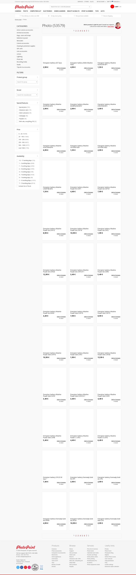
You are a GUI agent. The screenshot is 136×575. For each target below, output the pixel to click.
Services (80, 1)
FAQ (106, 562)
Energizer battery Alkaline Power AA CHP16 (79, 229)
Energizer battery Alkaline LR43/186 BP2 (52, 188)
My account (101, 1)
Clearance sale (25, 110)
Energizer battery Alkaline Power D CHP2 (107, 436)
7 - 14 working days (27, 183)
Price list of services (92, 549)
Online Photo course (110, 556)
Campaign (23, 116)
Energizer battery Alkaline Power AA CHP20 (52, 271)
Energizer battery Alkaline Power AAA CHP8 (52, 436)
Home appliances (56, 556)
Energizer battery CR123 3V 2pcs (52, 478)
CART (116, 7)
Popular (22, 119)
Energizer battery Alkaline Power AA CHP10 (107, 188)
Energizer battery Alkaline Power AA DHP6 (52, 312)
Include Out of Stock (25, 186)
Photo (25, 11)
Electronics (47, 11)
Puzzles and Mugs (92, 554)
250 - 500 (24, 142)
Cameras (18, 11)
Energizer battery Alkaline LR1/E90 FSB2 (107, 146)
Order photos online (92, 556)
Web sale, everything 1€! (27, 121)
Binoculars (20, 41)
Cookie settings (109, 564)
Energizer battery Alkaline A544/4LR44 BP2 (79, 105)
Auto (102, 11)
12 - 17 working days (27, 160)
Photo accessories (57, 551)
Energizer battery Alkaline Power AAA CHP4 (52, 395)
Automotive (55, 558)
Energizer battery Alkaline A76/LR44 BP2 (107, 105)
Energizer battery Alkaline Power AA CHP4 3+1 (79, 271)
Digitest (107, 554)
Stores (86, 1)
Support (71, 551)
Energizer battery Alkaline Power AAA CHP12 (107, 312)
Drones (54, 566)
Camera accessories (23, 43)
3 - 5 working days (26, 172)
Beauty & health (73, 11)
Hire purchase (73, 553)
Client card (72, 554)
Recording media (22, 62)
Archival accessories (23, 33)
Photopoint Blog (109, 553)
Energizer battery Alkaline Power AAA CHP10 (79, 312)
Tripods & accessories (23, 67)
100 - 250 (24, 139)
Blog (91, 1)
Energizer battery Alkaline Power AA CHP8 (107, 271)
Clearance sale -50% (75, 558)
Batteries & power (22, 38)
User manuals (108, 558)
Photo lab (20, 59)
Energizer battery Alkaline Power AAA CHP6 (107, 395)
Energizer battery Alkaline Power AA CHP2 (107, 229)
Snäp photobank (109, 560)
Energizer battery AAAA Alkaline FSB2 (81, 63)
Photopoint (25, 6)
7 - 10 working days (27, 180)
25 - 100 (24, 136)
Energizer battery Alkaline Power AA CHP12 (52, 229)
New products (73, 564)
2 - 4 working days (26, 169)
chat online (111, 26)
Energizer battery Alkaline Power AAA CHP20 (107, 353)
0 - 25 (23, 134)
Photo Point (26, 547)
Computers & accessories (59, 553)
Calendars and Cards (93, 553)
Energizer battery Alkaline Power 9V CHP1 (79, 188)
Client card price (25, 113)
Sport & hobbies (87, 11)
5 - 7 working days (26, 177)
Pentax (107, 549)
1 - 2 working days (26, 163)
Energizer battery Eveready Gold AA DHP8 (54, 519)
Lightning (19, 56)
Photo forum (108, 551)
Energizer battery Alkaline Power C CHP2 (79, 436)
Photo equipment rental (93, 564)
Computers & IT (35, 11)
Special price (24, 107)
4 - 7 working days (26, 175)
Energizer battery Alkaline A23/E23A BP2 (52, 105)
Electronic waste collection (112, 566)
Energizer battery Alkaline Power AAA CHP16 (52, 353)
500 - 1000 (24, 145)
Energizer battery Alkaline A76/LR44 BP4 (52, 146)
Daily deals (72, 562)
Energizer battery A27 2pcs (52, 63)
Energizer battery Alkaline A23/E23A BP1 (107, 63)
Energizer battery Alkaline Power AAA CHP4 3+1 (79, 395)
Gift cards (20, 48)
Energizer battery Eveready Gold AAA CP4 (109, 519)
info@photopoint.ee (25, 556)
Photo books (90, 551)
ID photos (89, 562)
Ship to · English (113, 1)
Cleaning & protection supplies (26, 46)
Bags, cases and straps (24, 35)
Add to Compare (61, 68)
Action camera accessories (25, 30)
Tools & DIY (55, 560)
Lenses (19, 54)
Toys (97, 11)
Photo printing (91, 558)
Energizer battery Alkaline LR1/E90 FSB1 (79, 146)
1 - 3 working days (26, 166)
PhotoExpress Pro (92, 560)
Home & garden (59, 11)
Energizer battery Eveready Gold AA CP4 (109, 478)
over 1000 (24, 148)
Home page (18, 19)
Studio (19, 64)
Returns (71, 556)
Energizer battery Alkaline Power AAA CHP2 (79, 353)
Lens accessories (22, 51)
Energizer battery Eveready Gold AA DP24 (81, 519)
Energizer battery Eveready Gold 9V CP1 (81, 478)
